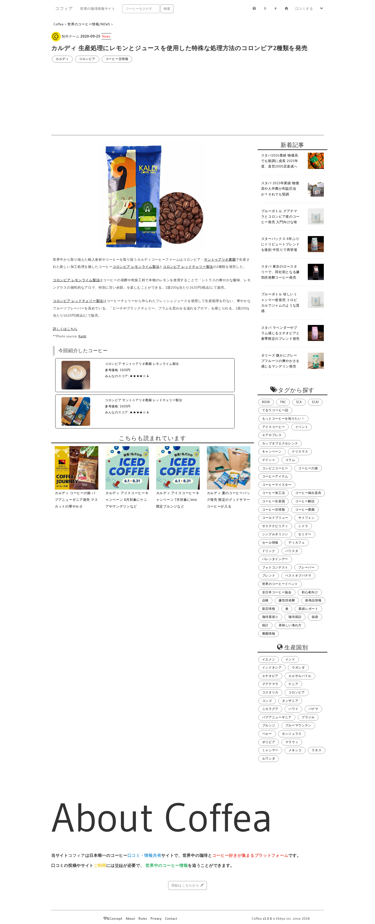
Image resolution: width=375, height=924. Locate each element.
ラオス (316, 750)
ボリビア (268, 742)
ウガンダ (298, 667)
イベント (301, 427)
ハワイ (293, 709)
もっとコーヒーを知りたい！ (283, 418)
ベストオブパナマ (298, 575)
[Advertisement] (187, 99)
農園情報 (268, 633)
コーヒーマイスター (277, 484)
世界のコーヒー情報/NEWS (88, 24)
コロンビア (87, 59)
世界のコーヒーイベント (280, 584)
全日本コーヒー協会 (277, 592)
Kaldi (82, 336)
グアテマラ (270, 684)
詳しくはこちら (65, 329)
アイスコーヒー (273, 427)
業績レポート (308, 609)
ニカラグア (270, 709)
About (130, 918)
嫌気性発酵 (287, 600)
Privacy (156, 918)
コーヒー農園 (305, 509)
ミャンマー (270, 750)
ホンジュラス (292, 733)
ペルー (267, 733)
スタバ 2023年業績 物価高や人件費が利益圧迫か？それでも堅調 (280, 188)
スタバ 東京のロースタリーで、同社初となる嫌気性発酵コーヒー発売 (280, 272)
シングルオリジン (275, 534)
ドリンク (268, 551)
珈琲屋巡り (270, 617)
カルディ (62, 59)
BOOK (266, 402)
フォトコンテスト (275, 567)
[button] (321, 8)
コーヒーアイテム (275, 476)
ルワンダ (268, 758)
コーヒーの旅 (308, 468)
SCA (299, 402)
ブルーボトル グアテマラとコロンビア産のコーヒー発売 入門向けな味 (280, 216)
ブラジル (308, 717)
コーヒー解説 (305, 501)
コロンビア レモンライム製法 (136, 267)
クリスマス (300, 451)
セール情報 (270, 542)
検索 (167, 8)
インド (290, 659)
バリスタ (291, 551)
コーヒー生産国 (273, 501)
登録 (119, 865)
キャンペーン (272, 451)
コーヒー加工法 (273, 493)
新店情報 (268, 609)
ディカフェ (296, 542)
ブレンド (268, 575)
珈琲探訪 (295, 617)
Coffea (59, 24)
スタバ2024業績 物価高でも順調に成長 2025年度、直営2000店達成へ (279, 160)
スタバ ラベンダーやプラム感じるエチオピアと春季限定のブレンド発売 (280, 333)
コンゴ (267, 700)
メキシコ (295, 750)
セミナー (304, 534)
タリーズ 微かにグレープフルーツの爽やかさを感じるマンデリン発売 (280, 360)
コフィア (64, 8)
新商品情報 (313, 600)
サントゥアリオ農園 (220, 259)
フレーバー (306, 567)
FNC (283, 402)
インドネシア (272, 667)
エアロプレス (272, 435)
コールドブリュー (275, 517)
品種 (265, 600)
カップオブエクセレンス (280, 443)
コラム (290, 460)
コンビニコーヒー (275, 468)
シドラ (303, 526)
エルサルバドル (299, 676)
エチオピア (270, 676)
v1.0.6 (267, 918)
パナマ (313, 709)
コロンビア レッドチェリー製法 (188, 267)
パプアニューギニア (277, 717)
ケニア (293, 684)
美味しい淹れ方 (290, 625)
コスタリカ (270, 692)
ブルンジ (268, 725)
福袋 (315, 617)
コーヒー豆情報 (116, 59)
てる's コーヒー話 (275, 410)
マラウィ (291, 742)
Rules (142, 918)
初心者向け (310, 592)
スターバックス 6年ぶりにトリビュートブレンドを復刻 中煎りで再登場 (280, 244)
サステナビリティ (275, 526)
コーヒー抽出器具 (308, 493)
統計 (265, 625)
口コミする (304, 8)
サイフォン (306, 517)
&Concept (112, 918)
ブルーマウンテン (298, 725)
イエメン (268, 659)
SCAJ (315, 402)
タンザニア (290, 700)
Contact (171, 918)
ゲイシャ (268, 460)
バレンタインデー (275, 559)
